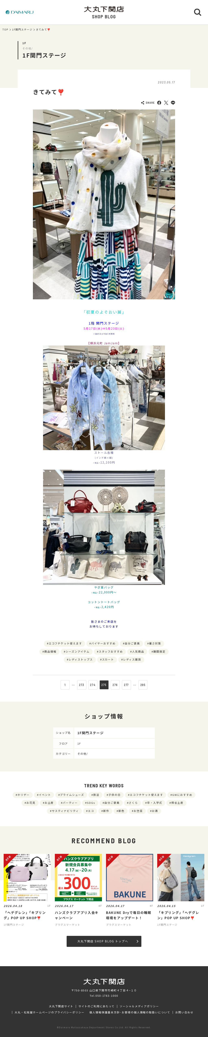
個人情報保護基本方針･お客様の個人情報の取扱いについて (129, 1012)
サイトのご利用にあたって (96, 1006)
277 (126, 685)
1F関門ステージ (22, 29)
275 (104, 685)
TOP (5, 29)
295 (143, 685)
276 (115, 685)
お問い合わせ (184, 1012)
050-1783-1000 (106, 996)
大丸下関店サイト (61, 1006)
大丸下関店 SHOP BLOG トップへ (107, 941)
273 (81, 685)
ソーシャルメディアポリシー (139, 1006)
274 (93, 685)
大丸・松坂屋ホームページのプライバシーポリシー (49, 1012)
